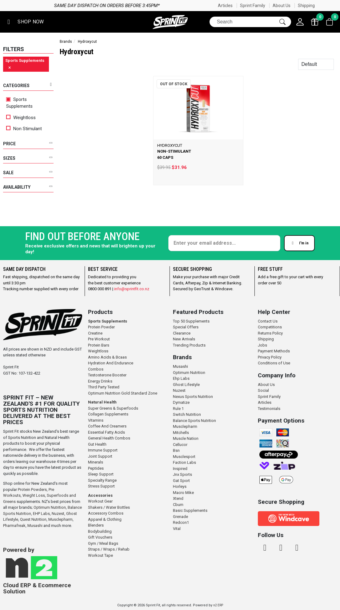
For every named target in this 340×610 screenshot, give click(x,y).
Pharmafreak (14, 525)
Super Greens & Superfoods (113, 408)
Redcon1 (181, 522)
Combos (95, 369)
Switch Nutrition (187, 414)
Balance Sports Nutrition (194, 420)
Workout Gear (100, 501)
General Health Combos (109, 438)
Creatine (95, 333)
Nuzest (58, 513)
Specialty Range (102, 480)
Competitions (270, 327)
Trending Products (189, 345)
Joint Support (100, 456)
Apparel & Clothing (105, 519)
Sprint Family (252, 5)
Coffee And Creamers (107, 426)
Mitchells (181, 432)
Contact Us (268, 321)
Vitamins (95, 420)
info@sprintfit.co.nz (131, 289)
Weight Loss (33, 495)
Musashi (35, 525)
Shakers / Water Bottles (109, 507)
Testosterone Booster (107, 375)
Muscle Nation (185, 438)
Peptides (96, 468)
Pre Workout (99, 339)
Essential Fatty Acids (106, 432)
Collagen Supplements (108, 414)
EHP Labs (41, 513)
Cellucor (180, 444)
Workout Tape (100, 555)
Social (263, 390)
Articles (225, 5)
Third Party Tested (103, 387)
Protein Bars (98, 345)
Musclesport (184, 456)
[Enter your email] (224, 243)
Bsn (176, 450)
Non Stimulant (24, 128)
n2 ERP (218, 605)
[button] (24, 22)
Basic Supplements (190, 510)
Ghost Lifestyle (186, 384)
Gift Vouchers (100, 537)
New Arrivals (184, 339)
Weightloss (21, 117)
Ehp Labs (181, 378)
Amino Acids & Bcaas (107, 357)
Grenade (180, 516)
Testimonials (269, 408)
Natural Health (102, 402)
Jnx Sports (182, 474)
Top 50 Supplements (191, 321)
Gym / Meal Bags (103, 543)
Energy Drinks (100, 381)
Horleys (179, 486)
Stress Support (101, 486)
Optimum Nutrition (50, 507)
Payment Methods (274, 351)
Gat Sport (181, 480)
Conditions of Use (274, 363)
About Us (281, 5)
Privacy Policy (270, 357)
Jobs (262, 345)
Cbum (178, 504)
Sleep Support (101, 474)
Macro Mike (183, 492)
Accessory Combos (105, 513)
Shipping (306, 5)
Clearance (181, 333)
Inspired (180, 468)
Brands (66, 41)
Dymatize (181, 402)
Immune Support (103, 450)
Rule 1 (178, 408)
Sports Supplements (19, 103)
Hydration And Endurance (110, 363)
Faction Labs (184, 462)
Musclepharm (60, 519)
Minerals (95, 462)
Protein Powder (101, 327)
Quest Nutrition (33, 519)
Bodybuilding (100, 531)
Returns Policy (270, 333)
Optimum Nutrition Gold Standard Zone (122, 393)
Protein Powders (32, 489)
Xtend (178, 498)
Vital (177, 528)
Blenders (96, 525)
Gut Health (97, 444)
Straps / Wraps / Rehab (109, 549)
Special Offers (185, 327)
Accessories (100, 495)
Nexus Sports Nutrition (193, 396)
